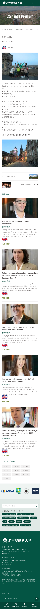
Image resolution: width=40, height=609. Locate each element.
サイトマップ (6, 593)
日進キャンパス (7, 547)
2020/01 (26, 470)
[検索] (35, 505)
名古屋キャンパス (8, 558)
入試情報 (24, 605)
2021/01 (16, 470)
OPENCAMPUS (15, 605)
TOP (4, 29)
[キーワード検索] (17, 505)
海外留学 (11, 29)
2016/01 (6, 479)
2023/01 (26, 466)
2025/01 (6, 466)
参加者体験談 (29, 29)
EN (32, 3)
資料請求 (6, 605)
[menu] (36, 3)
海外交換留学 (19, 29)
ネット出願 (33, 605)
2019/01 (6, 475)
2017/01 (26, 475)
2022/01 (6, 470)
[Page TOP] (37, 599)
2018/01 (16, 475)
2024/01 (16, 466)
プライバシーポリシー (9, 598)
